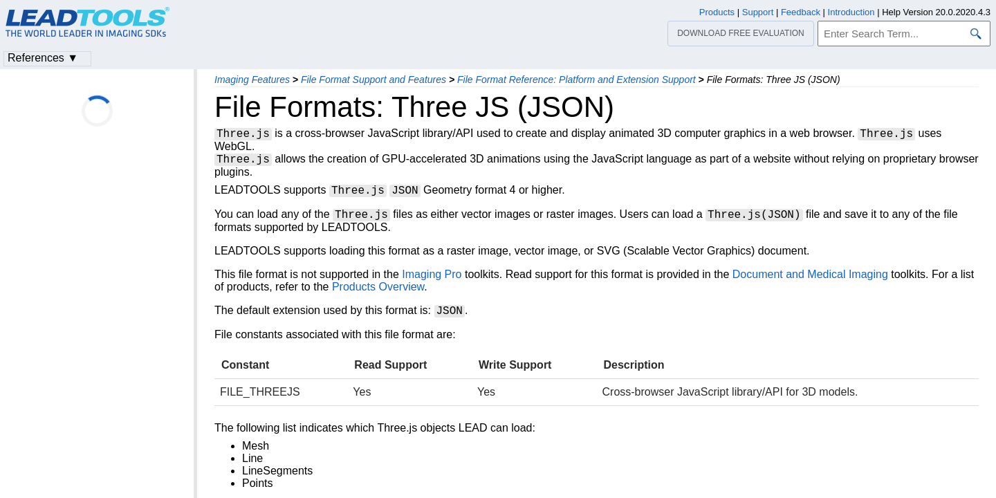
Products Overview (378, 291)
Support (758, 12)
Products (717, 12)
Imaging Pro (431, 278)
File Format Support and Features (373, 79)
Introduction (851, 12)
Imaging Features (252, 79)
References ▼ (43, 58)
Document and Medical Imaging (810, 278)
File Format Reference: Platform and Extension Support (576, 79)
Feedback (800, 12)
